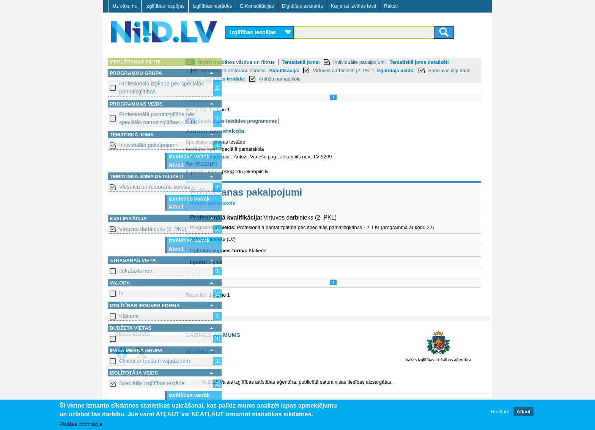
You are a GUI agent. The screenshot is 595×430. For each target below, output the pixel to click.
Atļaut (523, 411)
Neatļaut (500, 411)
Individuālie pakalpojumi (148, 145)
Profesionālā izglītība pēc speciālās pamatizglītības (161, 88)
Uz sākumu (125, 6)
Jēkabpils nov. (136, 271)
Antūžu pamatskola (393, 79)
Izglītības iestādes (212, 6)
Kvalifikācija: (349, 70)
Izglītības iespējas (164, 6)
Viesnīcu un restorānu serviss (154, 187)
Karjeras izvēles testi (353, 6)
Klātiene (129, 316)
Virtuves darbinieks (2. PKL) (152, 229)
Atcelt (176, 165)
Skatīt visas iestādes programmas (279, 121)
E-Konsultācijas (257, 6)
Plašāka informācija (81, 424)
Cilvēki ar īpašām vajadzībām (154, 361)
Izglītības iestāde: (337, 79)
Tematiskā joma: (343, 62)
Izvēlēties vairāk (189, 156)
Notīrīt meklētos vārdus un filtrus (278, 62)
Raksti (391, 6)
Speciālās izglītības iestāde (151, 383)
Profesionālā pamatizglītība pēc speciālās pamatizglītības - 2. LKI (159, 118)
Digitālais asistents (302, 6)
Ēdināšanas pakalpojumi (288, 192)
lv (121, 293)
